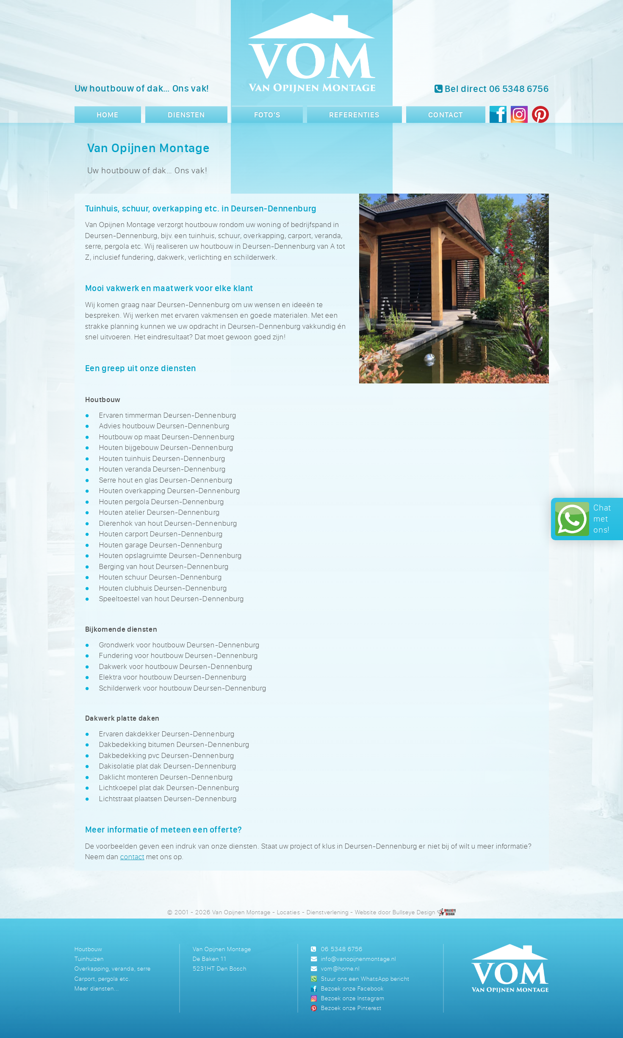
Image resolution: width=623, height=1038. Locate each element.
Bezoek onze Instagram (353, 998)
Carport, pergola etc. (102, 978)
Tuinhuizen (89, 959)
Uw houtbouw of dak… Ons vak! (142, 88)
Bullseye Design (414, 912)
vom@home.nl (340, 968)
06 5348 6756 (341, 949)
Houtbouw (88, 949)
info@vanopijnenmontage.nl (358, 959)
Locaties (288, 912)
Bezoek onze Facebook (352, 988)
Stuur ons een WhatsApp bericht (365, 978)
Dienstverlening (328, 912)
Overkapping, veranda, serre (113, 968)
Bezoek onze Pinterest (351, 1008)
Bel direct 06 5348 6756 (492, 88)
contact (132, 856)
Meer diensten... (97, 988)
